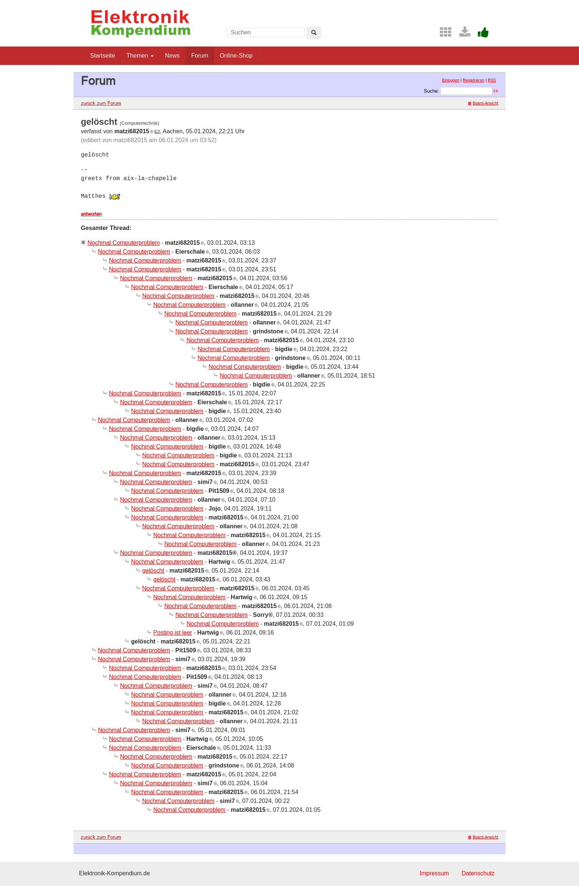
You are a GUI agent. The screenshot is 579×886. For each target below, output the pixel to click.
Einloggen (450, 80)
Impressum (434, 873)
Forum (199, 55)
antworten (91, 214)
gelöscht (153, 570)
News (172, 55)
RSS (492, 80)
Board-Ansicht (483, 103)
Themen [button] (140, 55)
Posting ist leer (172, 632)
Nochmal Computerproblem (124, 243)
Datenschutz (478, 873)
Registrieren (473, 80)
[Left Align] (313, 33)
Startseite (102, 55)
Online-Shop (236, 55)
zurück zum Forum (101, 103)
